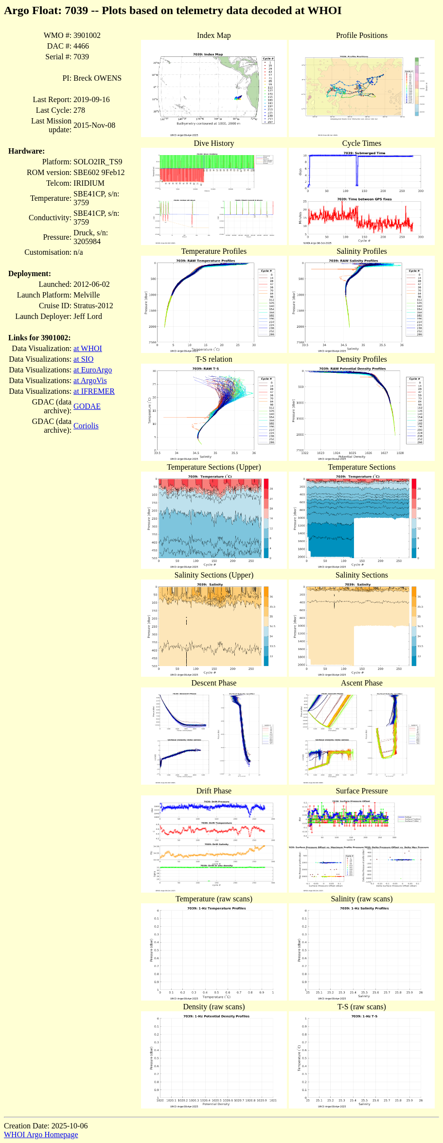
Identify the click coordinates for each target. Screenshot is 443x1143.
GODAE (87, 406)
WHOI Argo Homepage (41, 1134)
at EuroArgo (92, 370)
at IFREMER (94, 391)
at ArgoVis (90, 380)
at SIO (83, 359)
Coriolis (86, 426)
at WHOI (87, 348)
